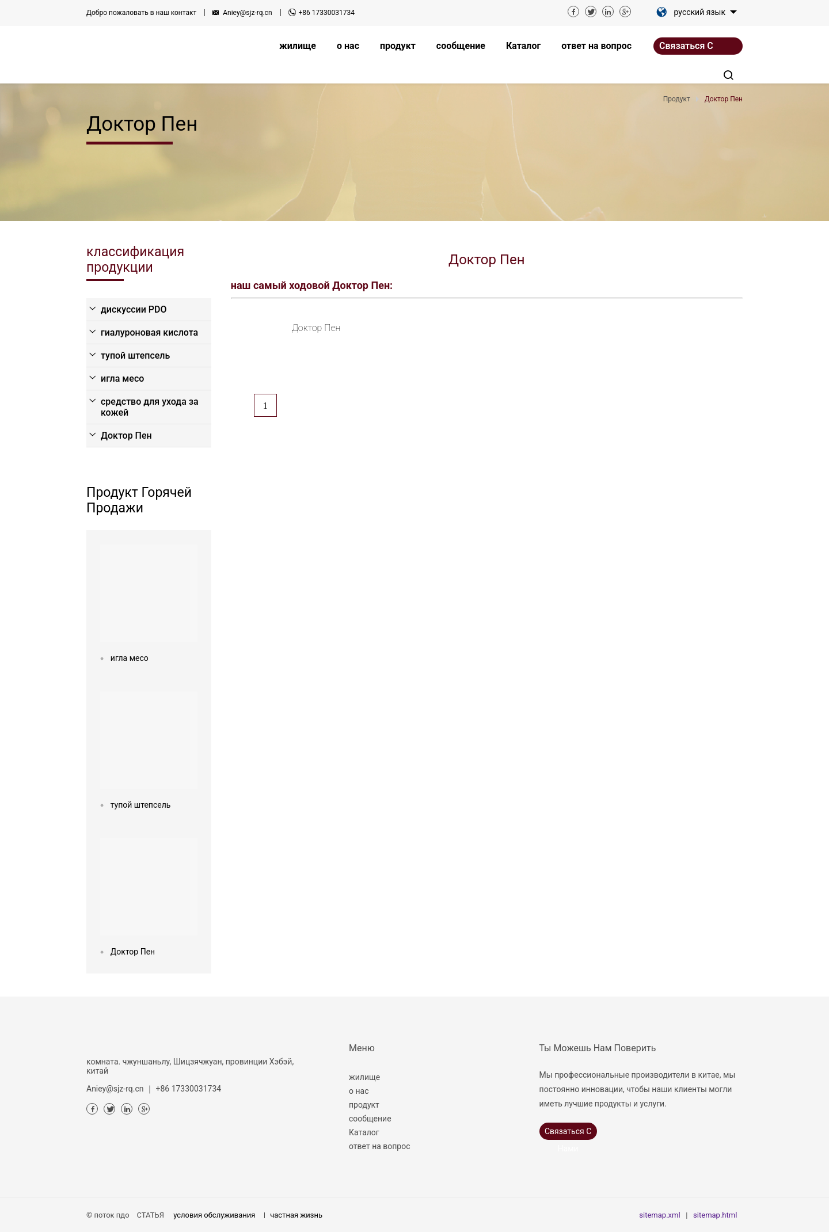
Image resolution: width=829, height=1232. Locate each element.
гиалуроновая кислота (149, 332)
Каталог (364, 1132)
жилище (364, 1077)
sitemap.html (715, 1215)
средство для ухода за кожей (150, 407)
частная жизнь (296, 1215)
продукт (364, 1104)
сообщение (370, 1118)
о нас (358, 1091)
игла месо (122, 378)
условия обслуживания (214, 1215)
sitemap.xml (659, 1215)
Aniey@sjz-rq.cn (247, 13)
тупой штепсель (135, 355)
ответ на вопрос (379, 1146)
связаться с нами (686, 47)
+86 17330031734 (327, 13)
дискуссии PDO (134, 309)
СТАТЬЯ (150, 1215)
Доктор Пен (126, 435)
